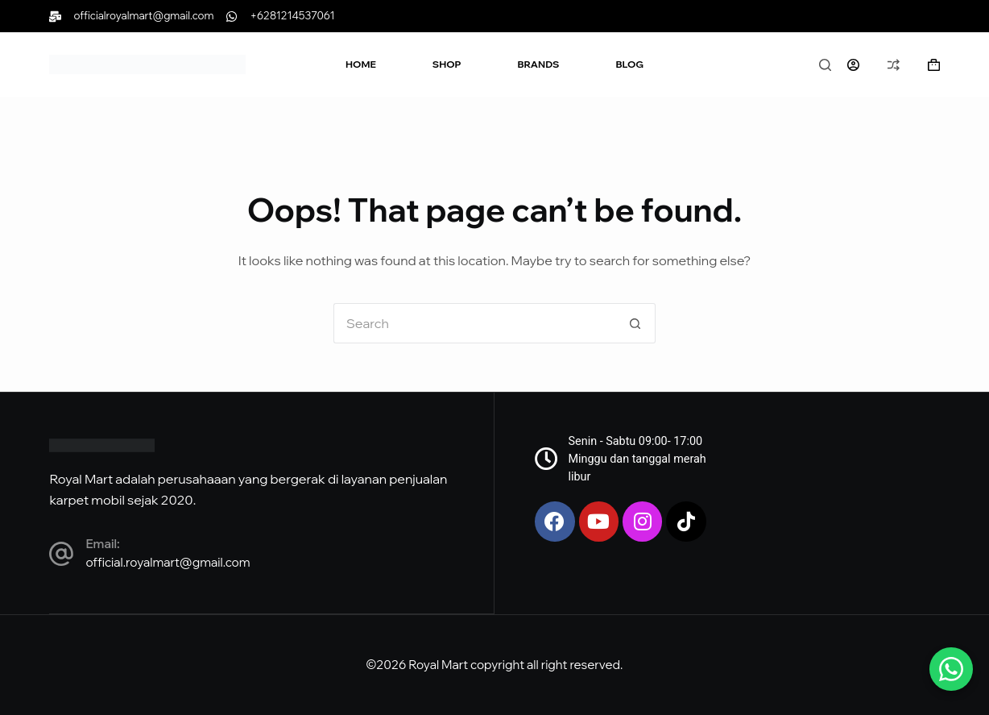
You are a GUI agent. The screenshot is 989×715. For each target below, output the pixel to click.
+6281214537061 (292, 15)
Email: (102, 543)
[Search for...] (474, 323)
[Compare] (894, 65)
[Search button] (635, 323)
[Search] (825, 65)
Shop (446, 64)
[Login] (853, 65)
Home (361, 64)
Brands (539, 64)
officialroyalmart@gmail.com (143, 15)
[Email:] (61, 554)
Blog (629, 64)
